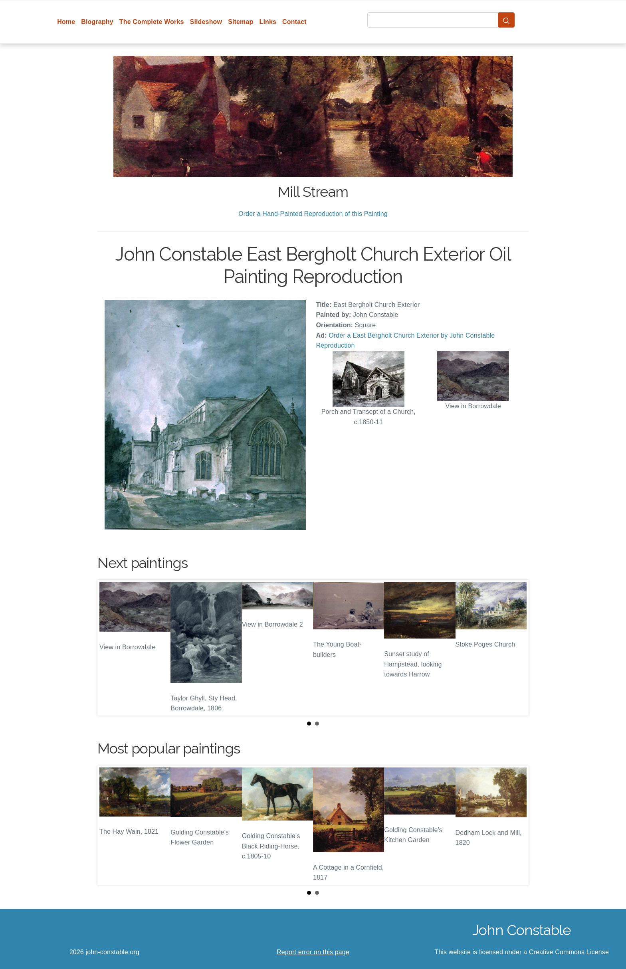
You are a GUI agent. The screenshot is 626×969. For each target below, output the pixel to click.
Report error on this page (313, 952)
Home (66, 21)
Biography (97, 21)
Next (516, 647)
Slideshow (206, 21)
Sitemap (240, 21)
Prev (109, 647)
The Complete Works (151, 21)
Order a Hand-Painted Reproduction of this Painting (313, 213)
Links (268, 21)
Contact (294, 21)
